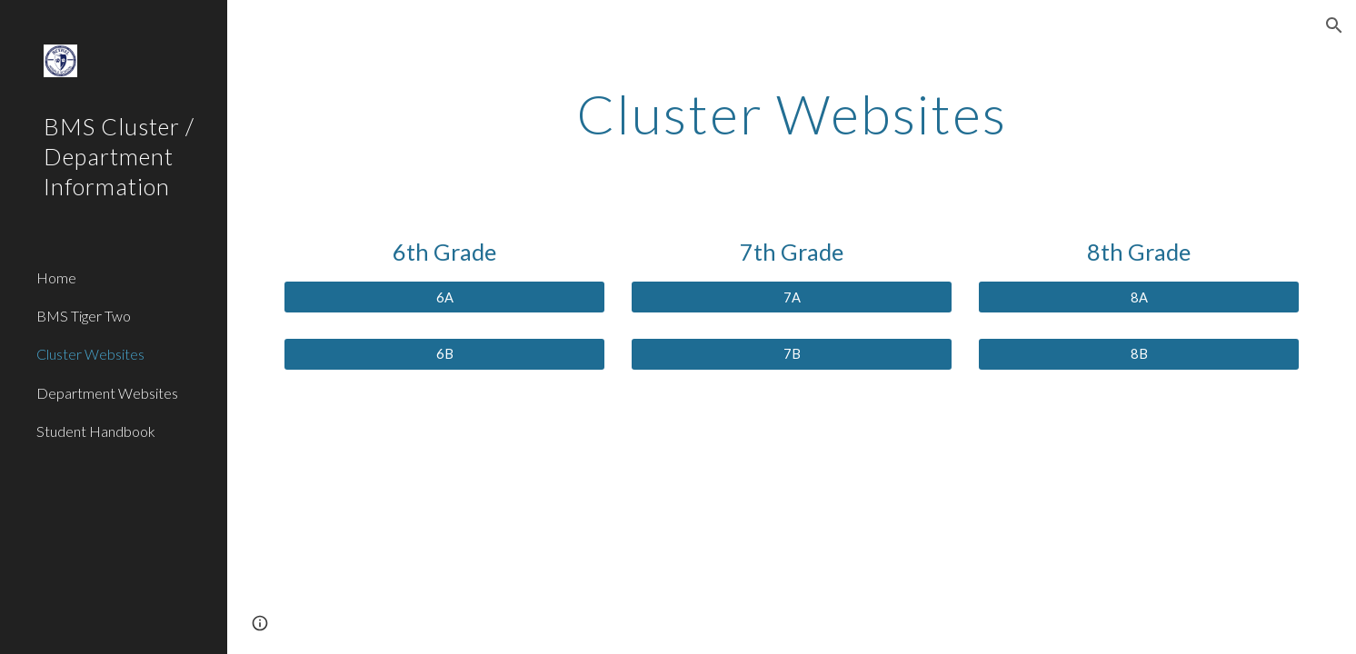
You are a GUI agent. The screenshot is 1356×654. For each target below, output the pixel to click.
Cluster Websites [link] (90, 353)
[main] (791, 113)
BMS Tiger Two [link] (83, 315)
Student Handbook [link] (95, 431)
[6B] (443, 354)
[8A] (1138, 297)
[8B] (1138, 354)
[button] (1334, 25)
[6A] (443, 297)
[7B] (791, 354)
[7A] (791, 297)
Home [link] (56, 277)
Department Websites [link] (107, 392)
